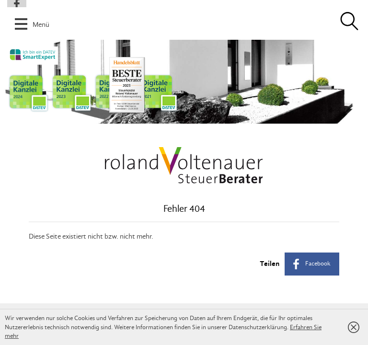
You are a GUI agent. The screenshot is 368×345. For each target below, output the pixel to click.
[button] (184, 18)
